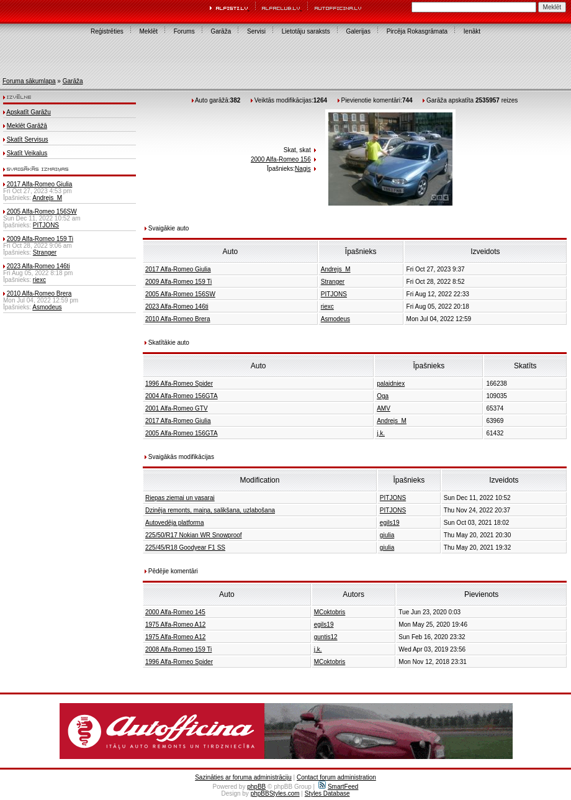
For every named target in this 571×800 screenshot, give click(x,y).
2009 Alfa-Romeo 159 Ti (40, 238)
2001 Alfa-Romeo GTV (176, 408)
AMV (383, 408)
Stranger (44, 252)
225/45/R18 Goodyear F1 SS (185, 547)
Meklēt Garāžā (27, 125)
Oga (383, 396)
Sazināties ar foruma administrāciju (243, 777)
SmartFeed (338, 786)
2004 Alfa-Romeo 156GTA (181, 396)
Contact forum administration (336, 777)
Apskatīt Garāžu (28, 112)
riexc (39, 279)
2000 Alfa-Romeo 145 (175, 612)
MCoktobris (330, 612)
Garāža (220, 31)
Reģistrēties (107, 31)
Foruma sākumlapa (29, 81)
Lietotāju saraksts (306, 31)
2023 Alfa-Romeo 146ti (38, 266)
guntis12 (326, 637)
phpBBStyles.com (275, 793)
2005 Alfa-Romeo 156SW (42, 211)
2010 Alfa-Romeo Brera (39, 293)
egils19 (390, 522)
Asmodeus (46, 307)
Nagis (303, 168)
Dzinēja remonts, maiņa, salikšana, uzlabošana (210, 510)
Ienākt (472, 31)
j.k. (381, 433)
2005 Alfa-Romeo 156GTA (181, 433)
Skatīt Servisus (27, 139)
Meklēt (149, 31)
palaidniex (391, 383)
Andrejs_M (47, 197)
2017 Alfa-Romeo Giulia (40, 184)
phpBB (256, 786)
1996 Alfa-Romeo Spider (179, 383)
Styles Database (327, 793)
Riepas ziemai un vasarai (180, 497)
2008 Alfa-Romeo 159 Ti (178, 649)
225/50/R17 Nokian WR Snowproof (193, 535)
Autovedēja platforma (174, 522)
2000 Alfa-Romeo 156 (281, 159)
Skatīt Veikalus (27, 153)
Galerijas (358, 31)
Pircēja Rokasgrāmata (417, 31)
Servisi (256, 31)
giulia (387, 535)
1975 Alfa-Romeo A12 (175, 624)
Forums (184, 31)
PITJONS (46, 225)
